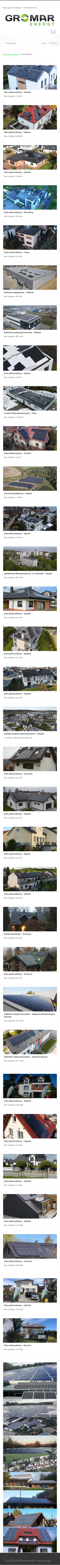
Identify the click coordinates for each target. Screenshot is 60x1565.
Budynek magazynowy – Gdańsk (19, 292)
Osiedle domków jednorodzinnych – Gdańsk (24, 734)
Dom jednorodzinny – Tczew (16, 252)
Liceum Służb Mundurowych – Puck (20, 413)
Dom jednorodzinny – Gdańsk (17, 92)
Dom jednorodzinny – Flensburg (18, 212)
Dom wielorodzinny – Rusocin (17, 1345)
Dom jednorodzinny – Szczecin (18, 1261)
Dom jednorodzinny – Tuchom (17, 453)
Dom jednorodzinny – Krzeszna (18, 774)
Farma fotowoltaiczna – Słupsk (18, 493)
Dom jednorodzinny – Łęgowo (17, 1141)
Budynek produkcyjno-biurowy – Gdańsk (22, 332)
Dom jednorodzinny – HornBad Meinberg (22, 1555)
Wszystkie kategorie (11, 55)
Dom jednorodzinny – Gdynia (17, 132)
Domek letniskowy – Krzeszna (17, 934)
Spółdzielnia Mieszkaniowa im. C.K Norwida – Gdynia (28, 574)
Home (44, 43)
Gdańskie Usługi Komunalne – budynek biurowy (26, 1057)
